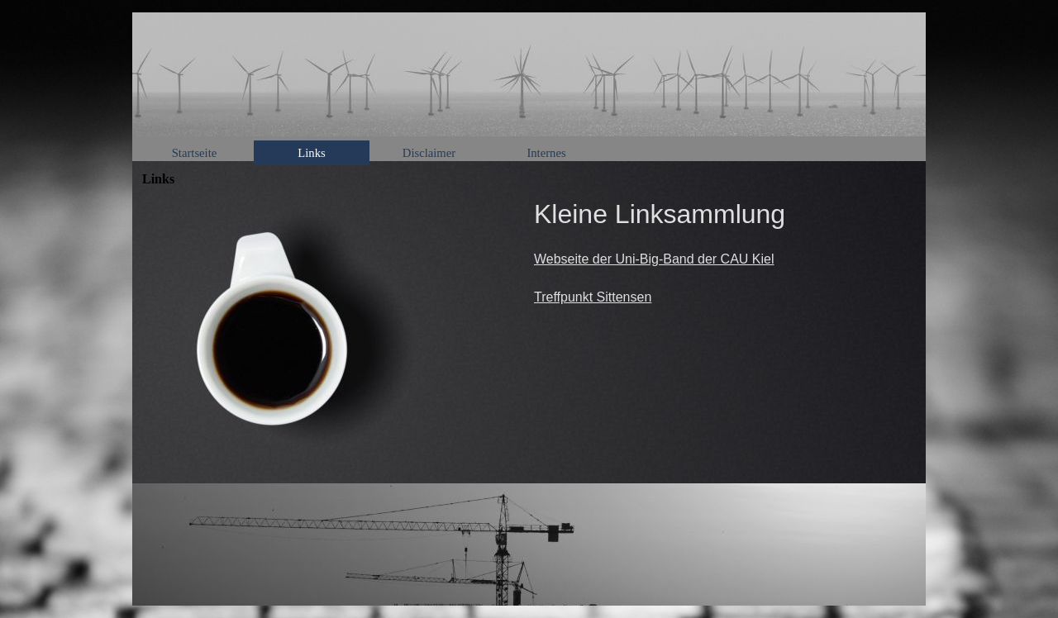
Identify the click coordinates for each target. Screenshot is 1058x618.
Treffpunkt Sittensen (592, 297)
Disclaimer (429, 152)
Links (311, 152)
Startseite (194, 152)
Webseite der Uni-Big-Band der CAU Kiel (654, 259)
